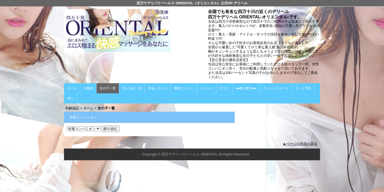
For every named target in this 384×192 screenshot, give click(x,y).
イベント (206, 88)
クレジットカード (276, 88)
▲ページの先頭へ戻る (300, 144)
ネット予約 (303, 88)
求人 (70, 98)
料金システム (157, 88)
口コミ (224, 88)
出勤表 (88, 88)
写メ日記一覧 (132, 88)
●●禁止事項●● (246, 88)
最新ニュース (183, 88)
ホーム (72, 88)
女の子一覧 (108, 88)
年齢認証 (72, 108)
